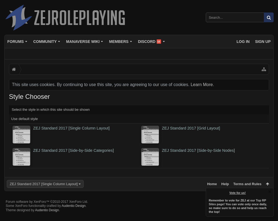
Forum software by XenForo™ (47, 210)
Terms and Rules (247, 184)
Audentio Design (74, 214)
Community (44, 41)
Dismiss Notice (270, 192)
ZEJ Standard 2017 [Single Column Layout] (44, 184)
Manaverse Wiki (83, 41)
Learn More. (202, 84)
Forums (15, 41)
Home (212, 184)
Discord (149, 41)
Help (225, 184)
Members (119, 41)
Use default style (24, 119)
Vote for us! (237, 192)
